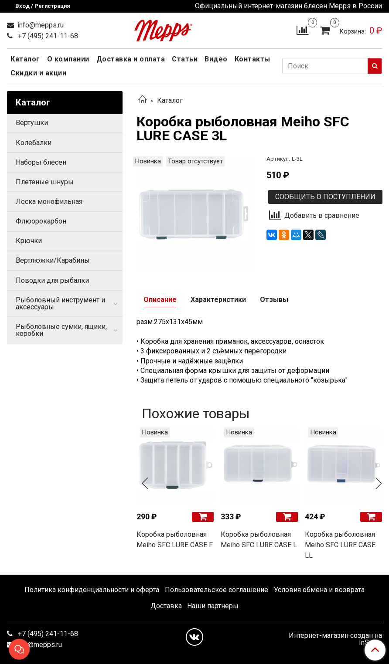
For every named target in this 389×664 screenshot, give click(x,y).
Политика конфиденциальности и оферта (91, 590)
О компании (68, 59)
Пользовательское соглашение (216, 590)
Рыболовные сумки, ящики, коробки (61, 330)
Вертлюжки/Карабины (53, 260)
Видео (216, 59)
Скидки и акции (38, 73)
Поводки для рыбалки (52, 280)
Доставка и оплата (130, 59)
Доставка (166, 606)
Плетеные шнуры (45, 182)
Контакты (252, 59)
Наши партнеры (213, 606)
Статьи (185, 59)
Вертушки (32, 123)
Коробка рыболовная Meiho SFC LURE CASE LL (340, 544)
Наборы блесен (41, 162)
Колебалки (33, 143)
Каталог (25, 59)
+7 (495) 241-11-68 (47, 36)
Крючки (29, 241)
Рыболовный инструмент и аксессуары (60, 303)
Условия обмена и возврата (319, 590)
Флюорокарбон (41, 221)
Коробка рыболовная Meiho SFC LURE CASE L (259, 539)
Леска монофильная (49, 201)
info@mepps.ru (40, 25)
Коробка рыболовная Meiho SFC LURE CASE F (174, 539)
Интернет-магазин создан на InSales (335, 639)
